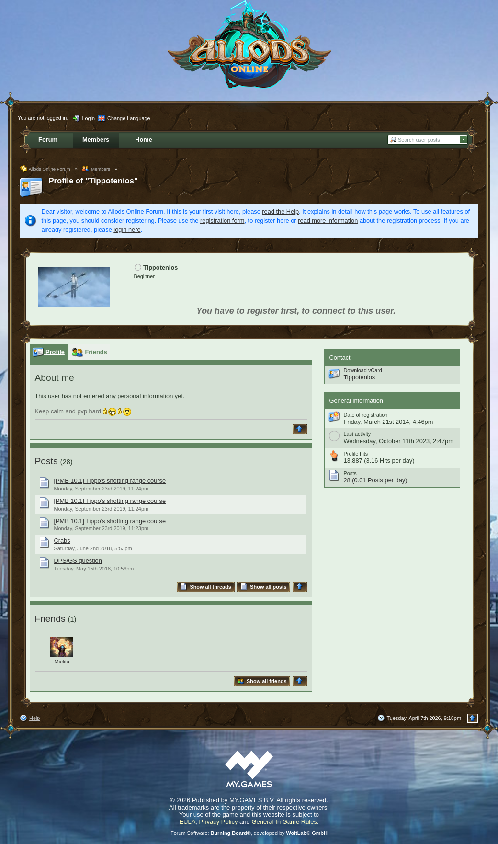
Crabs (62, 540)
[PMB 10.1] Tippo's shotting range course (110, 480)
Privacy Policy (218, 821)
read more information (328, 220)
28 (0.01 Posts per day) (375, 480)
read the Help (280, 211)
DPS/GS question (78, 560)
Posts (46, 461)
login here (126, 229)
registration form (222, 220)
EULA (187, 821)
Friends (50, 619)
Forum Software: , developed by (249, 833)
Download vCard (363, 370)
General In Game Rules (284, 821)
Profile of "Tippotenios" (93, 180)
